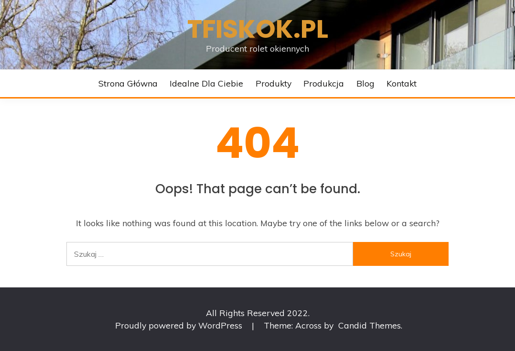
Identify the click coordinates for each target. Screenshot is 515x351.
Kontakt (401, 83)
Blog (365, 83)
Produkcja (323, 83)
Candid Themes (369, 325)
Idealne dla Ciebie (206, 83)
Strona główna (128, 83)
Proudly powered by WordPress (180, 325)
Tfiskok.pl (257, 28)
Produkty (273, 83)
